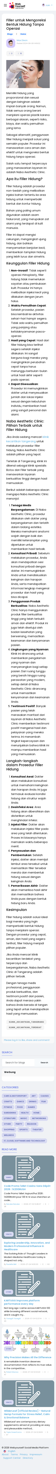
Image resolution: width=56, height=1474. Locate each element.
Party (19, 1124)
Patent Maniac (12, 1372)
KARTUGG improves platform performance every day (22, 1302)
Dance (20, 1101)
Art (34, 1095)
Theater (37, 1129)
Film (43, 1101)
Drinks (32, 1101)
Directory (28, 1457)
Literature (10, 1118)
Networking (39, 1118)
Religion (31, 1124)
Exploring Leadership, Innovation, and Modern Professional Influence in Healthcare (27, 1246)
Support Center (12, 1457)
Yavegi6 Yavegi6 (13, 1318)
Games (31, 1107)
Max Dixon (22, 40)
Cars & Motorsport (15, 1095)
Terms (14, 1454)
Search (44, 1062)
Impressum (36, 1454)
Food (20, 1107)
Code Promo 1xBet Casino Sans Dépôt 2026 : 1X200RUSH (27, 1187)
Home (23, 34)
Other (7, 1124)
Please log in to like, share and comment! (27, 1040)
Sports (23, 1129)
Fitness (8, 1107)
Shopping (9, 1129)
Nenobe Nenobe (13, 1204)
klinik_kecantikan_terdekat (25, 1027)
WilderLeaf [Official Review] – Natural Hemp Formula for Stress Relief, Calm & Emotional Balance (27, 1414)
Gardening (10, 1112)
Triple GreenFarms (14, 1432)
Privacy (24, 1454)
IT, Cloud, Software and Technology (24, 1140)
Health (25, 1112)
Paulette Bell (11, 1264)
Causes (45, 1095)
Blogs (10, 34)
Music (23, 1118)
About (5, 1454)
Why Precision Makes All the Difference (27, 1357)
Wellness (9, 1135)
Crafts (8, 1101)
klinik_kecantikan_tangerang (26, 1022)
